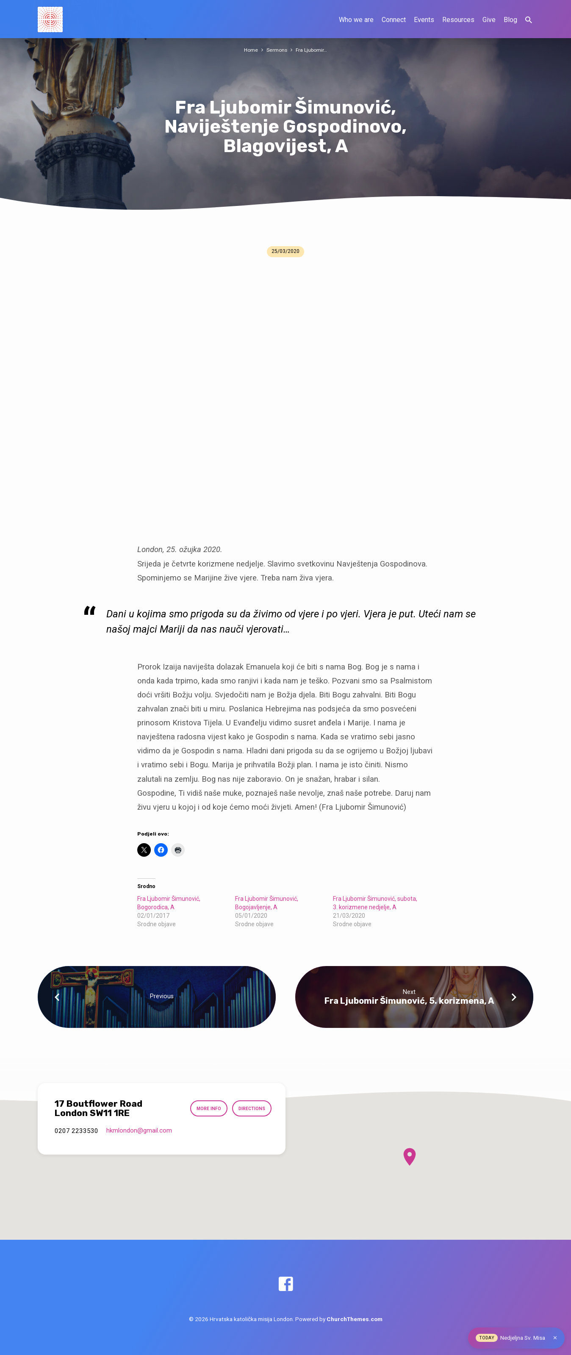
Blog (510, 20)
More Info (204, 1108)
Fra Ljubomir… (312, 50)
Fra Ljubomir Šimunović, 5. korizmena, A (409, 1001)
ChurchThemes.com (355, 1319)
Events (424, 20)
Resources (458, 20)
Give (489, 20)
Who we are (356, 20)
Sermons (277, 50)
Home (250, 50)
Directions (250, 1108)
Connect (394, 20)
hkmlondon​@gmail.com (139, 1130)
